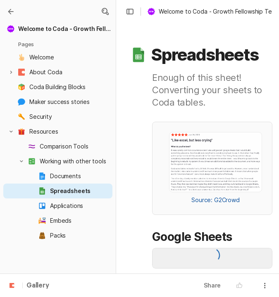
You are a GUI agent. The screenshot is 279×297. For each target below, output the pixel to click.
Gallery (37, 286)
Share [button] (212, 285)
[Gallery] (11, 11)
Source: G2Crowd (215, 199)
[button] (105, 11)
